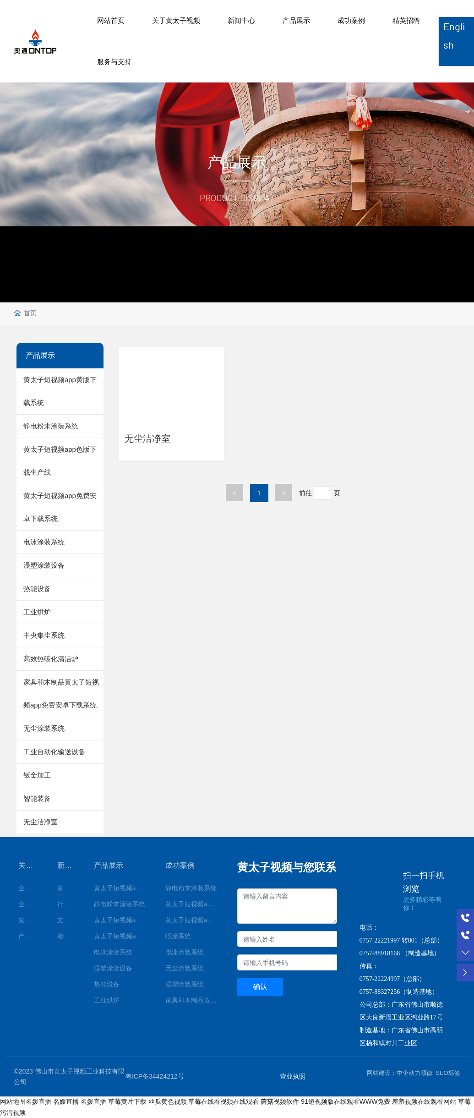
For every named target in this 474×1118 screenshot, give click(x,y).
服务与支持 (114, 62)
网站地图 (13, 1101)
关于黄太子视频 (176, 20)
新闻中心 (241, 20)
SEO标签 (448, 1072)
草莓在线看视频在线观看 (223, 1101)
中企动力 (408, 1072)
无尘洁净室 (151, 437)
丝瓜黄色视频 (167, 1101)
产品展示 (296, 20)
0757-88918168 (380, 953)
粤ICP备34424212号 (154, 1076)
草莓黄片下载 (127, 1101)
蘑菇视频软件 (280, 1101)
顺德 (426, 1072)
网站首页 (111, 20)
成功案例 (351, 20)
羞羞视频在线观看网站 (424, 1101)
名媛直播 (38, 1101)
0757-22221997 (380, 940)
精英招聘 (406, 20)
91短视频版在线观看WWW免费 (345, 1101)
